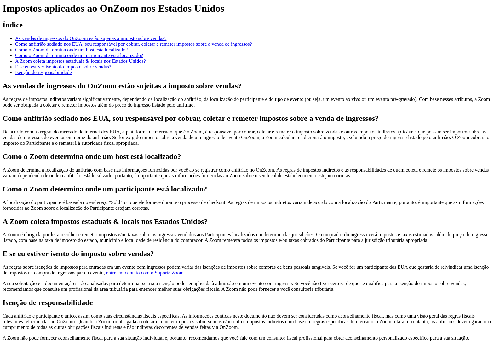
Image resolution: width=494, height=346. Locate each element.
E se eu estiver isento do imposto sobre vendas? (63, 66)
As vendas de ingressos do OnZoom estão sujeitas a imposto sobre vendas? (90, 38)
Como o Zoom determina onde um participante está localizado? (79, 55)
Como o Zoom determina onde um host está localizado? (71, 49)
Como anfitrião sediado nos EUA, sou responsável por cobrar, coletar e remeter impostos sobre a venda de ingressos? (133, 44)
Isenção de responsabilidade (43, 72)
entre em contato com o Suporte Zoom (145, 272)
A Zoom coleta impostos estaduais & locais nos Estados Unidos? (80, 61)
